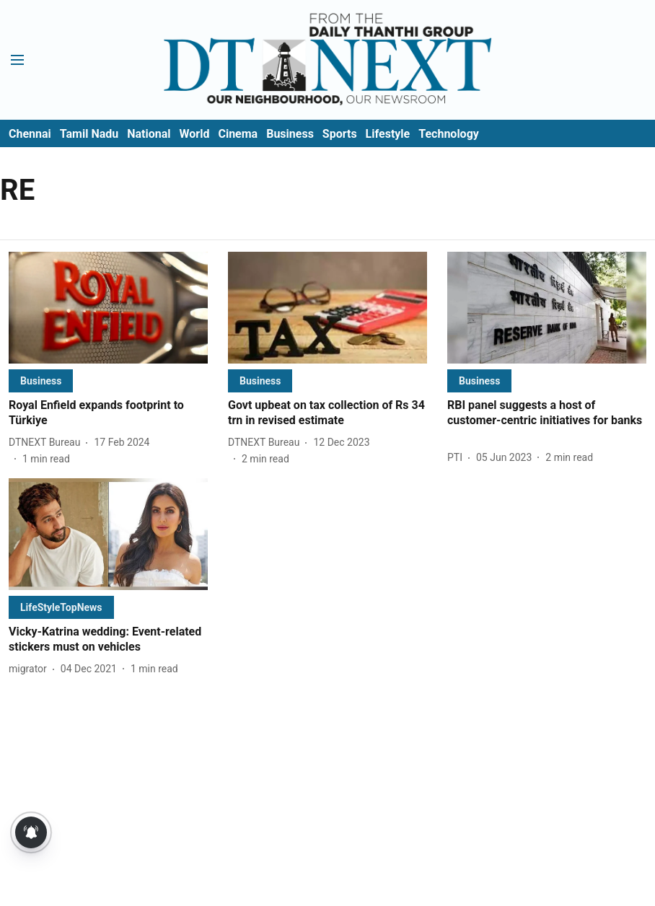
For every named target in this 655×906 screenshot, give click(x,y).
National (148, 134)
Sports (339, 134)
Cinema (238, 134)
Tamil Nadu (89, 134)
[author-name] (47, 442)
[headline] (108, 413)
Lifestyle (388, 134)
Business (290, 134)
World (195, 134)
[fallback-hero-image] (108, 308)
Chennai (30, 134)
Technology (448, 134)
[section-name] (41, 380)
